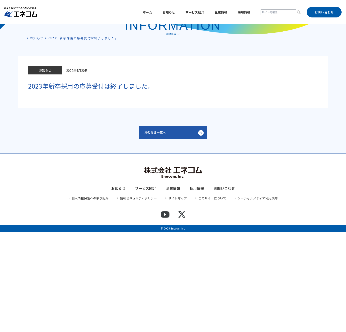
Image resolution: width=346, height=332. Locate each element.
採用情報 (244, 12)
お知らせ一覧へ (156, 232)
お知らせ (169, 12)
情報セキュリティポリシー (138, 298)
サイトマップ (177, 298)
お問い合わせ (224, 288)
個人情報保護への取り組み (90, 298)
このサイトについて (212, 298)
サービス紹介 (195, 12)
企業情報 (221, 12)
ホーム (147, 12)
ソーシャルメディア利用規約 (258, 298)
